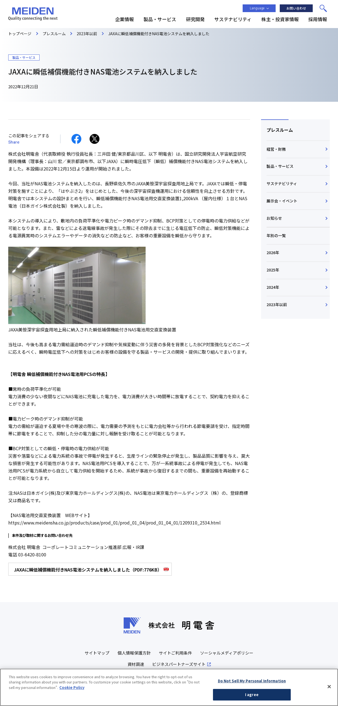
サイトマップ (97, 653)
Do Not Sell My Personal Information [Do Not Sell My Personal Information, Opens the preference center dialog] (252, 682)
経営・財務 (276, 149)
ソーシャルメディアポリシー (226, 653)
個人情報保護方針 (134, 653)
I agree (252, 696)
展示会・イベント (282, 201)
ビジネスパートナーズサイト (179, 664)
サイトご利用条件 (175, 653)
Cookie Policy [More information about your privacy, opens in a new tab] (71, 689)
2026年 (273, 252)
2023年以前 (277, 304)
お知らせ (274, 218)
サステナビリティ (282, 183)
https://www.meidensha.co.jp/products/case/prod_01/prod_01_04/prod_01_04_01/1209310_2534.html (114, 522)
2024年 (273, 287)
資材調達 (136, 664)
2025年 (273, 270)
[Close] (329, 688)
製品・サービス (280, 166)
